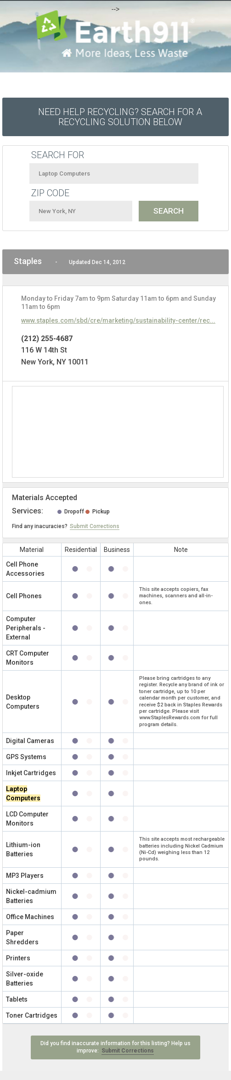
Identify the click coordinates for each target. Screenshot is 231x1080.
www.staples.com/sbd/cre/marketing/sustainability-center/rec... (118, 320)
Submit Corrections (94, 526)
